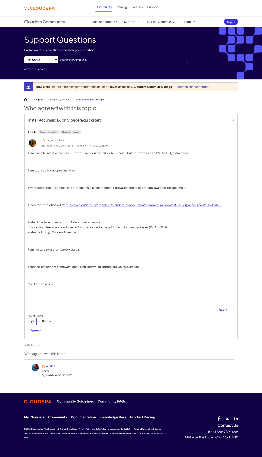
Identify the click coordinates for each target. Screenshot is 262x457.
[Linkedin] (236, 418)
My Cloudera (34, 417)
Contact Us (228, 425)
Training (121, 7)
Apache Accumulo (48, 132)
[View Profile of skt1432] (50, 366)
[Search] (123, 59)
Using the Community (159, 22)
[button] (232, 118)
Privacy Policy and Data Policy (92, 429)
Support (153, 7)
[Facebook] (219, 418)
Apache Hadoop (39, 433)
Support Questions (60, 99)
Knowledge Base (113, 417)
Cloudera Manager (71, 132)
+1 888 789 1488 (225, 431)
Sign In (231, 22)
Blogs (187, 22)
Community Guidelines (75, 401)
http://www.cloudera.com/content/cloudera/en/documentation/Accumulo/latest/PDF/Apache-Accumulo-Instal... (142, 205)
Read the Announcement (192, 87)
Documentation (83, 417)
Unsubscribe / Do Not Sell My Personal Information (130, 429)
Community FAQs (111, 401)
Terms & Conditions (68, 429)
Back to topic (34, 345)
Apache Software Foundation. (118, 433)
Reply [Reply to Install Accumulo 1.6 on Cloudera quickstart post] (223, 309)
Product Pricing (142, 417)
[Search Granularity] (41, 60)
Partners (137, 7)
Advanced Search (34, 69)
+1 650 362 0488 (224, 437)
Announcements (103, 22)
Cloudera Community (44, 21)
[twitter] (227, 418)
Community (103, 7)
